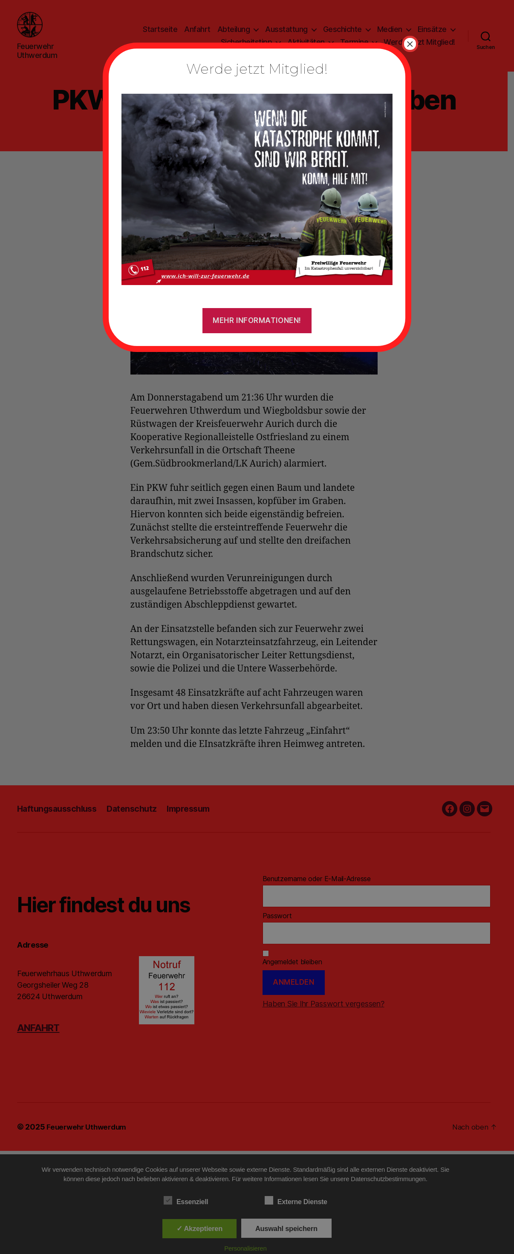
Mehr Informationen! (257, 320)
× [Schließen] (410, 44)
